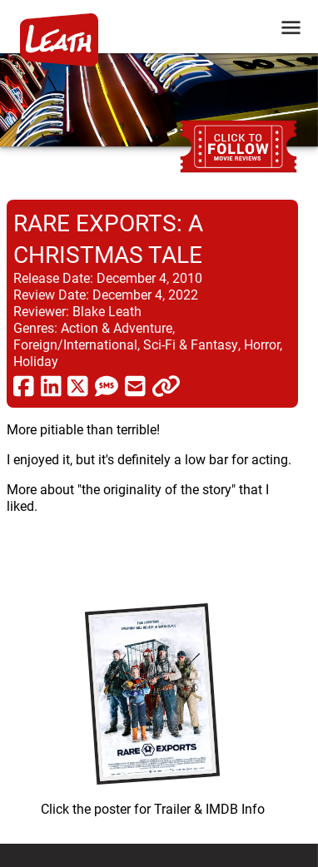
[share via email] (135, 385)
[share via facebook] (23, 385)
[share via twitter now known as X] (77, 385)
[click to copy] (166, 385)
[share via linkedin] (51, 385)
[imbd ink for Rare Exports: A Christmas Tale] (152, 705)
